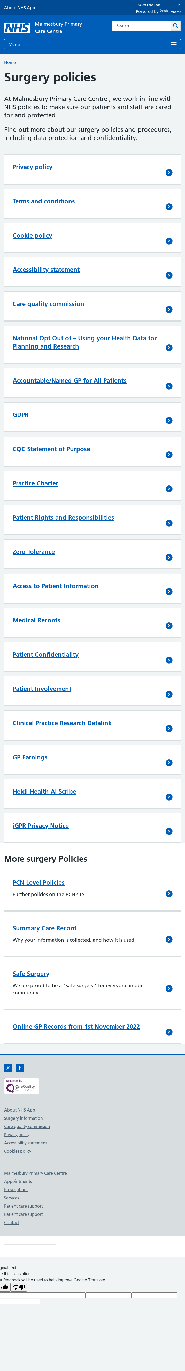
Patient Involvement (42, 688)
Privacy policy (32, 167)
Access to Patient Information (56, 586)
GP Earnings (30, 757)
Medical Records (36, 620)
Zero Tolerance (34, 552)
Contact (11, 1222)
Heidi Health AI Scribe (44, 791)
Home (10, 62)
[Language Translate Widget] (158, 5)
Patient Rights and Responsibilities (63, 517)
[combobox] (141, 26)
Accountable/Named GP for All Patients (70, 380)
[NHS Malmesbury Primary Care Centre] (45, 28)
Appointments (18, 1181)
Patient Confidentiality (46, 654)
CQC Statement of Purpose (51, 449)
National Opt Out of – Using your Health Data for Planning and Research (85, 342)
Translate (170, 12)
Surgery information (23, 1118)
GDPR (21, 415)
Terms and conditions (44, 201)
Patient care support (23, 1206)
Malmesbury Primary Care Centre (35, 1173)
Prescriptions (16, 1189)
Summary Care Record (44, 928)
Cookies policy (17, 1151)
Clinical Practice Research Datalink (62, 723)
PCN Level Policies (39, 882)
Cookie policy (32, 235)
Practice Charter (35, 483)
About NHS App (19, 7)
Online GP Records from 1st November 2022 (76, 1026)
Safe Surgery (31, 973)
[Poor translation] (19, 1287)
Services (11, 1197)
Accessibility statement (46, 269)
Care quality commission (48, 304)
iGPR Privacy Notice (41, 825)
